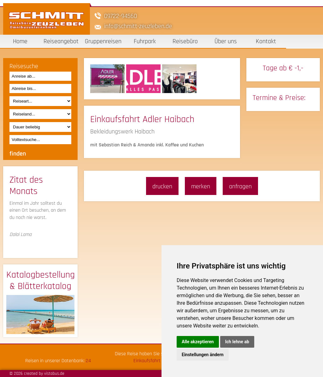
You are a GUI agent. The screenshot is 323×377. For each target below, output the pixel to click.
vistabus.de (54, 373)
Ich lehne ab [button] (237, 341)
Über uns (225, 41)
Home (20, 41)
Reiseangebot (61, 41)
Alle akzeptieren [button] (198, 341)
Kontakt (266, 41)
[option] (108, 78)
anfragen (240, 186)
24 (88, 360)
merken (200, 186)
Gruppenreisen (103, 41)
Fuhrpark (145, 41)
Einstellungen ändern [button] (203, 354)
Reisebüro (185, 41)
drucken (162, 186)
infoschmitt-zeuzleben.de (138, 26)
